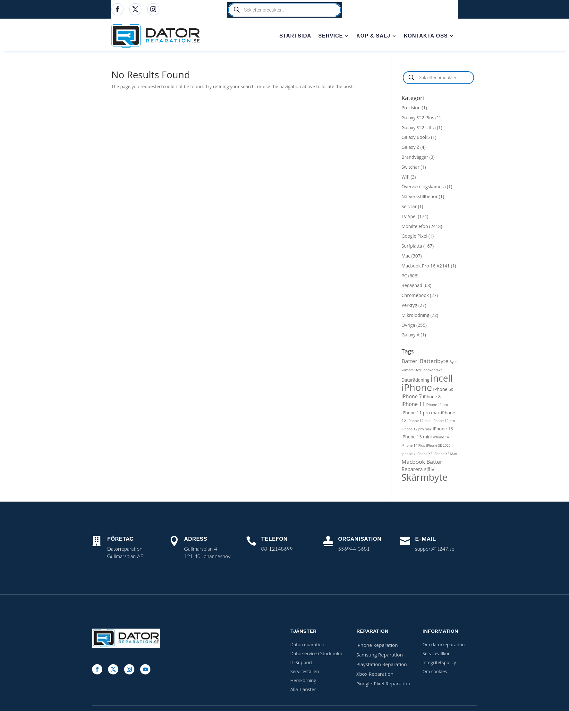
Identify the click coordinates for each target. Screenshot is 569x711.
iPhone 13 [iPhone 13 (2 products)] (443, 430)
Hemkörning (303, 682)
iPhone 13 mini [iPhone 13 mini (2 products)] (417, 438)
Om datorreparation (443, 646)
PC (404, 277)
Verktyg (409, 306)
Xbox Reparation (375, 675)
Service (330, 36)
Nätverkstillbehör (420, 198)
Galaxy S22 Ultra (419, 129)
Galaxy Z (410, 148)
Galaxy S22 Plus (418, 119)
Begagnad (412, 287)
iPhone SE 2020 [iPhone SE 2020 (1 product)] (438, 446)
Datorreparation (307, 646)
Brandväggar (415, 158)
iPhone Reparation (377, 646)
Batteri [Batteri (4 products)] (410, 362)
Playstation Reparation (381, 665)
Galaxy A (411, 336)
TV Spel (409, 218)
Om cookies (434, 673)
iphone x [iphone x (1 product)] (408, 455)
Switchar (411, 168)
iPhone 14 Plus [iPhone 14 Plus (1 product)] (413, 446)
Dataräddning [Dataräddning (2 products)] (415, 381)
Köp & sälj (373, 36)
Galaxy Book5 (416, 138)
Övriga (408, 326)
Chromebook (415, 296)
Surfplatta (412, 247)
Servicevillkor (436, 655)
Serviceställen (304, 673)
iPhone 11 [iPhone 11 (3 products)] (413, 405)
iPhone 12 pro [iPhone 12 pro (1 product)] (444, 422)
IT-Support (301, 664)
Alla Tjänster (303, 691)
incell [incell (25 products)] (441, 379)
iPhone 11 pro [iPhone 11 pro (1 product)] (437, 406)
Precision (411, 109)
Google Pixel (414, 237)
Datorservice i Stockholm (316, 655)
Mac (406, 257)
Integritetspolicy (439, 664)
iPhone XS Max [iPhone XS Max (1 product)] (445, 455)
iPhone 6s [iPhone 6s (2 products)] (443, 390)
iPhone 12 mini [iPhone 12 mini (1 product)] (419, 422)
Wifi (406, 178)
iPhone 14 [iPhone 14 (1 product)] (441, 438)
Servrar (409, 208)
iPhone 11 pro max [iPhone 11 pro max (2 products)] (421, 414)
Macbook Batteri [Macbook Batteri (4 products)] (423, 463)
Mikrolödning (415, 316)
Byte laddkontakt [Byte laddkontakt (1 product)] (428, 371)
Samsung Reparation (379, 656)
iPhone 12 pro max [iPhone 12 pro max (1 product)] (417, 430)
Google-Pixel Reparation (383, 684)
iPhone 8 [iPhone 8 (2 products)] (432, 398)
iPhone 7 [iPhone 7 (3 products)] (412, 397)
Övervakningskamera (424, 188)
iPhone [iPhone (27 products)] (417, 388)
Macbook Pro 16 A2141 (426, 267)
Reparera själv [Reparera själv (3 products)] (418, 470)
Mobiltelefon (415, 227)
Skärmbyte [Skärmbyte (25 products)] (424, 478)
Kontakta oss (426, 36)
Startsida (295, 36)
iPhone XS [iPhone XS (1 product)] (424, 455)
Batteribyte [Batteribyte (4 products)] (434, 362)
